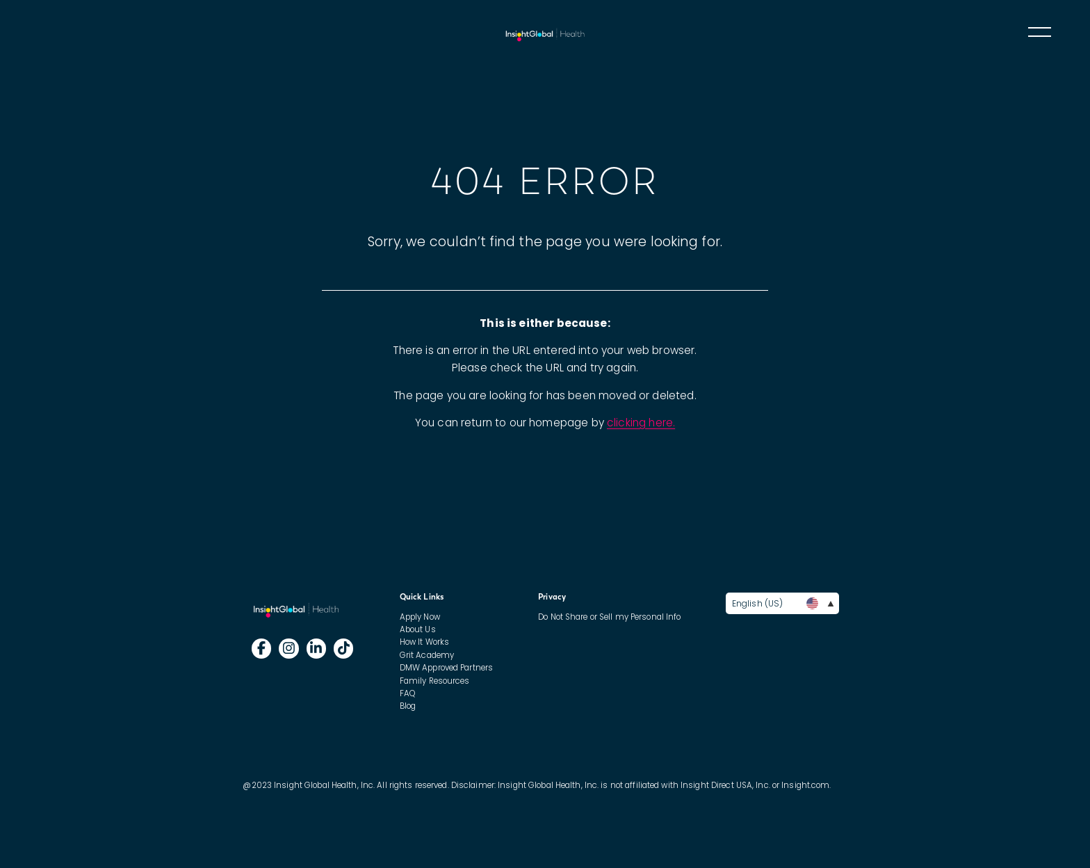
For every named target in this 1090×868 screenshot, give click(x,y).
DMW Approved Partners (446, 667)
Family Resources (435, 680)
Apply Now (420, 616)
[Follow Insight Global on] (262, 648)
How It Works (424, 642)
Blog (408, 706)
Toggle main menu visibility (1039, 31)
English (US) (782, 603)
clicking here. (641, 422)
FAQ (407, 693)
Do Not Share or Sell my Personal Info (609, 616)
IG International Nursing (545, 34)
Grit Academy (427, 655)
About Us (418, 629)
